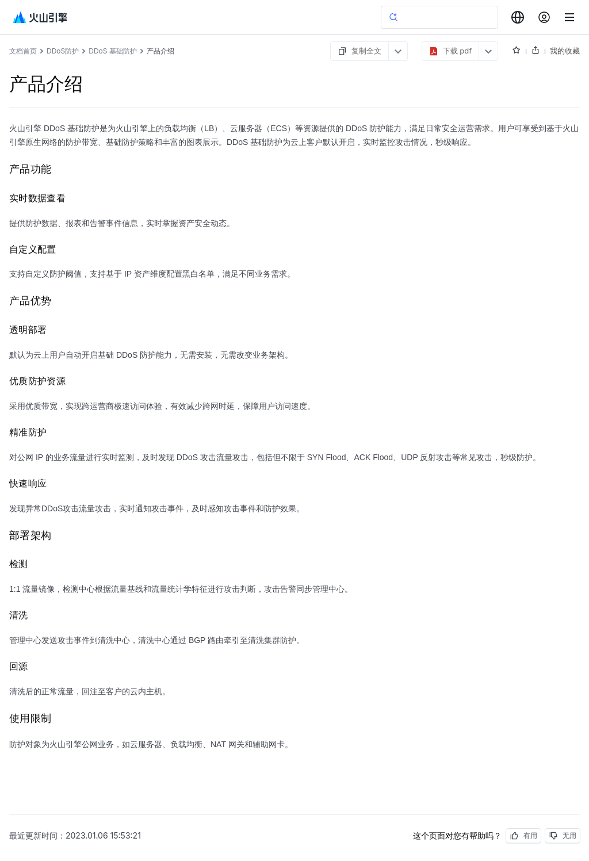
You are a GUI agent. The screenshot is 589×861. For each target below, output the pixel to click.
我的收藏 (565, 50)
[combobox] (517, 17)
